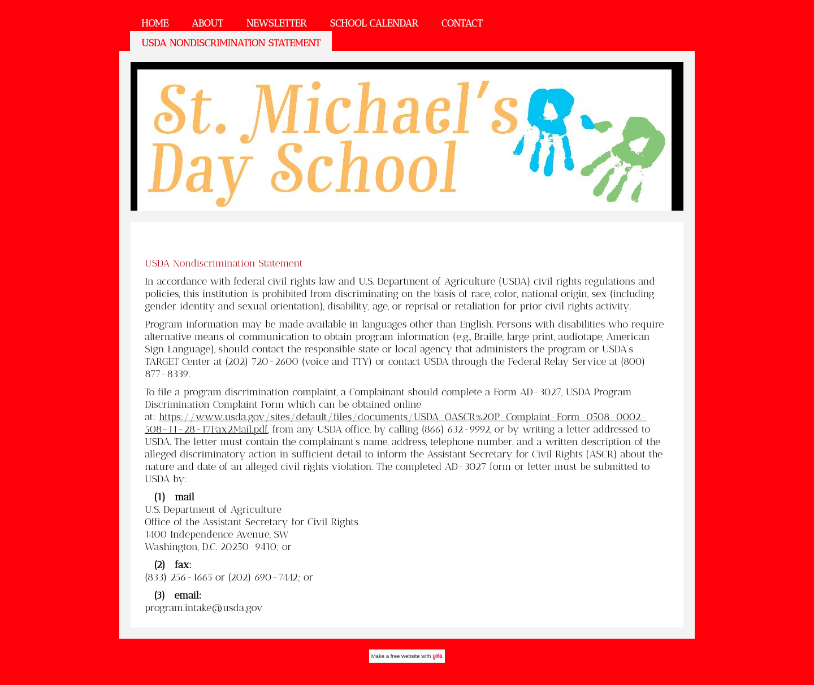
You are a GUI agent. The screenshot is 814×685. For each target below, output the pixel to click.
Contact (462, 23)
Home (154, 23)
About (207, 23)
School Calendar (374, 23)
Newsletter (276, 23)
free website (405, 656)
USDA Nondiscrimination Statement (231, 43)
